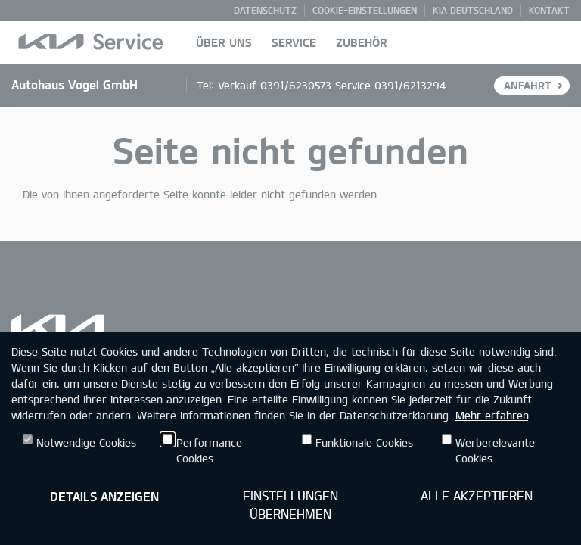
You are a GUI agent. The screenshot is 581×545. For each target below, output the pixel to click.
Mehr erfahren (491, 415)
